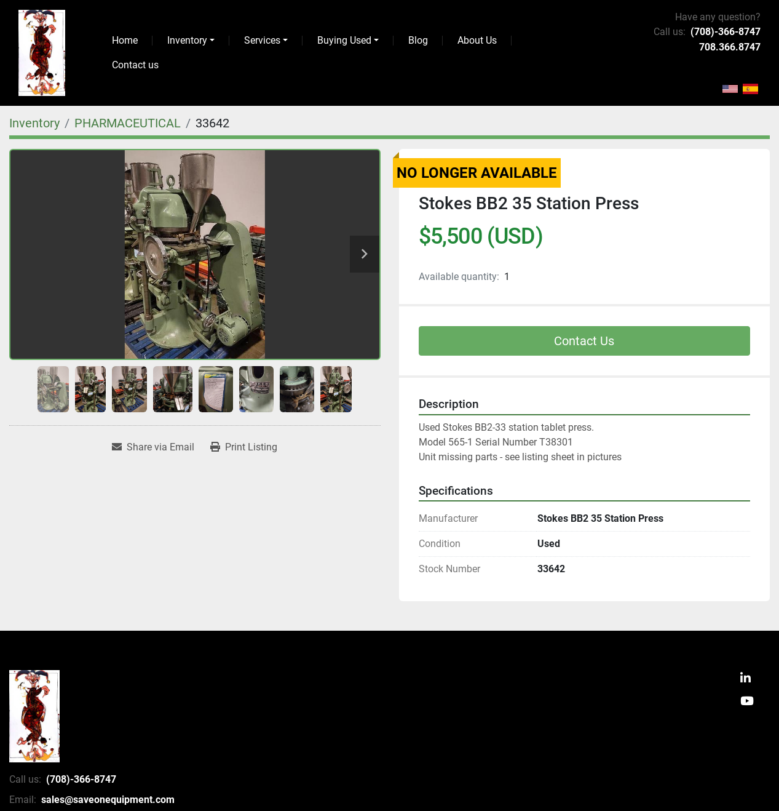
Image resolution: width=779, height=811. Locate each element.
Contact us (135, 65)
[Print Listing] (243, 447)
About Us (477, 40)
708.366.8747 (730, 47)
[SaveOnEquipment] (34, 716)
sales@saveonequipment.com (108, 799)
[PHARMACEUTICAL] (127, 123)
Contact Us (584, 341)
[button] (190, 40)
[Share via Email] (153, 447)
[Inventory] (34, 123)
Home (125, 40)
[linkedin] (745, 679)
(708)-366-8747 (725, 32)
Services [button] (262, 40)
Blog (418, 40)
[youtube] (747, 702)
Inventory (187, 40)
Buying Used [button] (344, 40)
